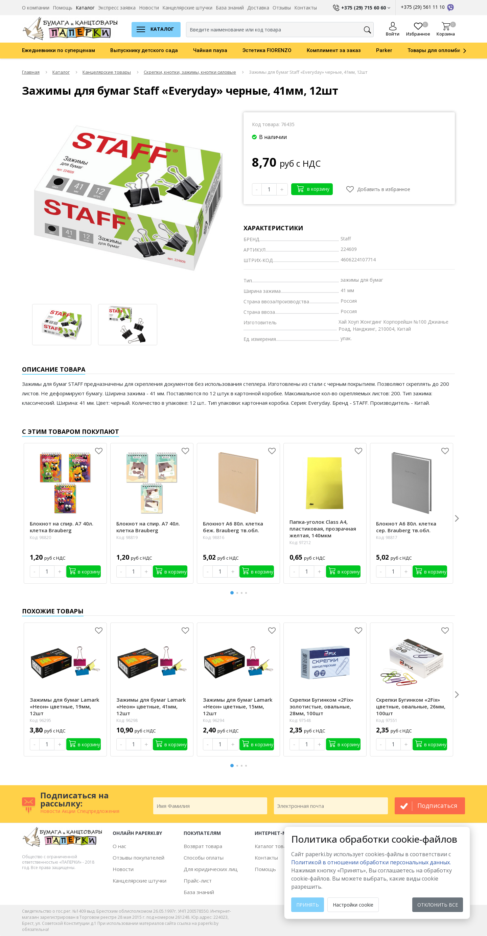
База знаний (230, 7)
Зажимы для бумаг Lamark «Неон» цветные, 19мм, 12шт (64, 706)
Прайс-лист (198, 880)
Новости (149, 7)
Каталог (85, 7)
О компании (35, 7)
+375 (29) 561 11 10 (428, 7)
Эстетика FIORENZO (267, 50)
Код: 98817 (386, 537)
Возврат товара (203, 846)
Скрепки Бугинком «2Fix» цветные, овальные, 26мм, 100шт (410, 706)
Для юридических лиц (211, 869)
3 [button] (243, 593)
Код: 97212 (300, 542)
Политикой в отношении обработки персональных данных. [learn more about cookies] (371, 862)
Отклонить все (437, 905)
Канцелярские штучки (187, 7)
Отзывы (282, 7)
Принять (307, 905)
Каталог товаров (275, 846)
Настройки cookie (353, 905)
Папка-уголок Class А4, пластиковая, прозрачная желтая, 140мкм (322, 528)
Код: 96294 (213, 720)
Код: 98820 (40, 537)
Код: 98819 (127, 537)
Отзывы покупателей (138, 857)
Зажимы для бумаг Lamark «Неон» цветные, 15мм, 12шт (237, 706)
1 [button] (232, 592)
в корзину (313, 188)
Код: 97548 (300, 720)
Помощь (62, 7)
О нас (119, 846)
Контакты (305, 7)
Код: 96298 (127, 720)
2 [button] (238, 593)
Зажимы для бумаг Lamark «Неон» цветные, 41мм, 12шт (151, 706)
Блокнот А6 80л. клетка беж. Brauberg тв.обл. (233, 527)
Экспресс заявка (117, 7)
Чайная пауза (210, 50)
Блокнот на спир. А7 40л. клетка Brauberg (61, 527)
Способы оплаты (204, 857)
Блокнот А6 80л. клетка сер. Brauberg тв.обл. (406, 527)
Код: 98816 (213, 537)
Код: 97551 (386, 720)
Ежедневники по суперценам (58, 50)
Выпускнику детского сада (144, 50)
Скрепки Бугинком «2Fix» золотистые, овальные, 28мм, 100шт (321, 706)
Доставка (258, 7)
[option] (66, 50)
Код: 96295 (40, 720)
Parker (384, 50)
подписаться (437, 805)
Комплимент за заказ (334, 50)
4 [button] (247, 593)
